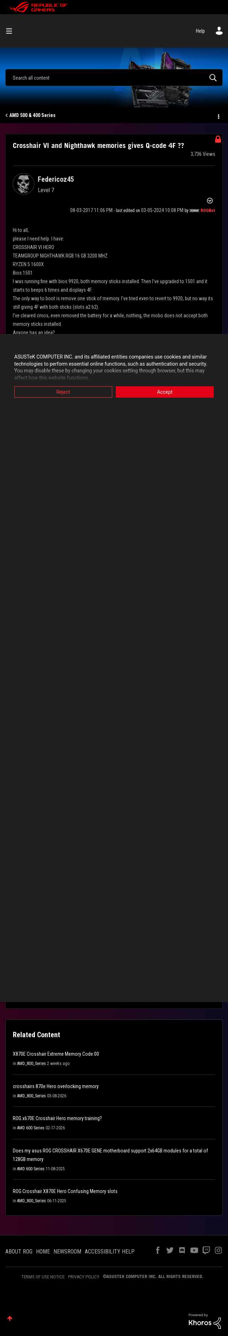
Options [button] (218, 115)
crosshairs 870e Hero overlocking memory (56, 1086)
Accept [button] (165, 392)
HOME (43, 1251)
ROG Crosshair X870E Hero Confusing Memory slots (65, 1191)
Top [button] (10, 1318)
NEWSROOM (67, 1251)
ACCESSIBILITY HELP (110, 1251)
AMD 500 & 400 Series (32, 115)
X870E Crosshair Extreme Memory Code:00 (56, 1054)
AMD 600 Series (31, 1127)
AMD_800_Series (31, 1063)
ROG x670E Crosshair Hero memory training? (57, 1118)
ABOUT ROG (18, 1251)
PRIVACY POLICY (83, 1276)
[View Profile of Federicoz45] (56, 179)
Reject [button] (63, 392)
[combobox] (114, 77)
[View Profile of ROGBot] (208, 210)
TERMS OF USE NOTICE (42, 1276)
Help (200, 31)
